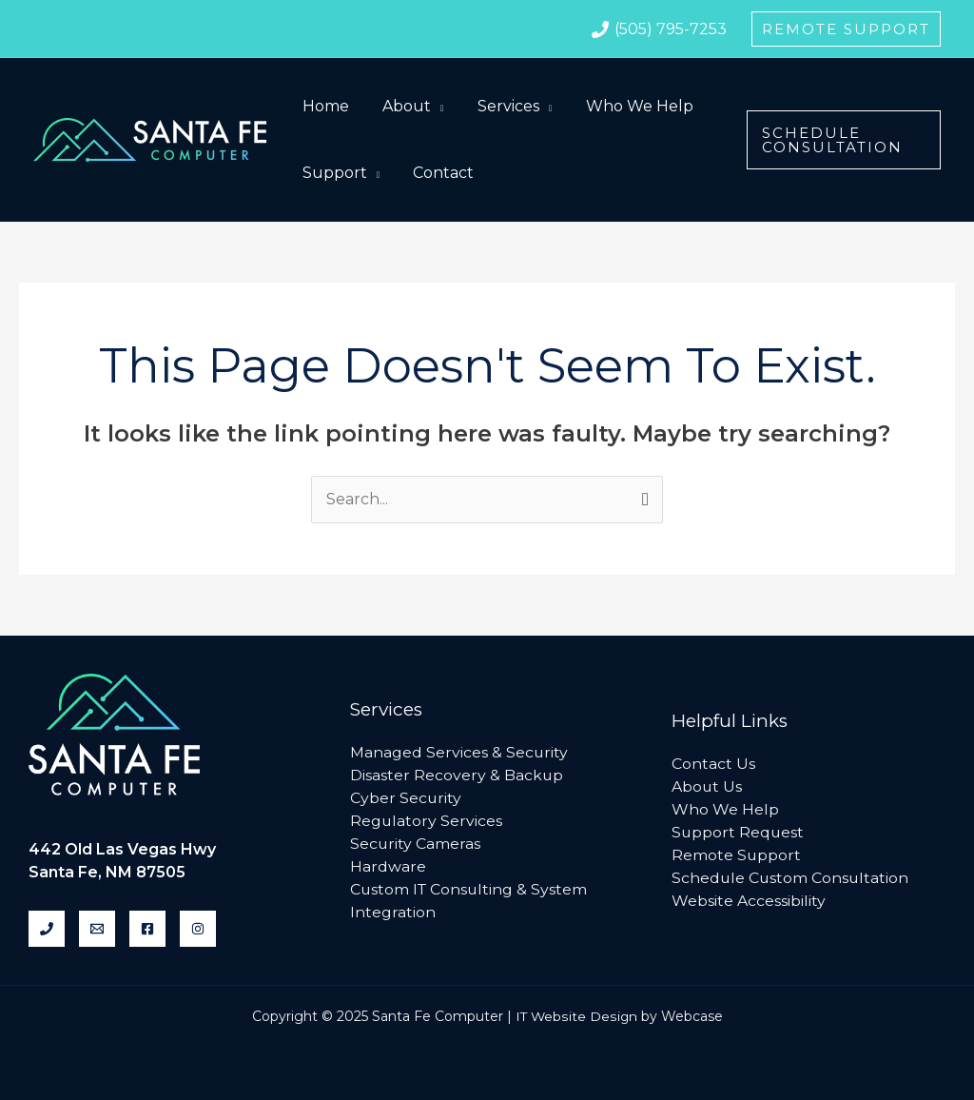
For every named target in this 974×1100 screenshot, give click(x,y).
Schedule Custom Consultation (791, 878)
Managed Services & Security (459, 752)
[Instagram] (198, 929)
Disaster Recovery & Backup (457, 775)
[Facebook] (147, 929)
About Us (707, 786)
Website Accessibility (749, 901)
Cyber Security (406, 798)
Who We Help (725, 809)
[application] (432, 106)
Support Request (739, 832)
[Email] (97, 929)
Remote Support (737, 855)
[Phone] (47, 929)
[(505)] (658, 29)
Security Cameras (415, 844)
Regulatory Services (426, 821)
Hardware (388, 866)
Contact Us (713, 764)
